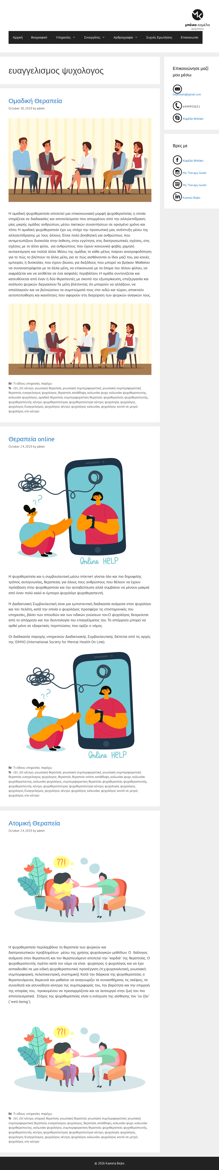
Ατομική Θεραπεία (34, 823)
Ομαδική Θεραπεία (35, 100)
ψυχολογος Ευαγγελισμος (26, 406)
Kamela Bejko (186, 198)
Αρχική (18, 37)
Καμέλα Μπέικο (188, 119)
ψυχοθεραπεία (113, 397)
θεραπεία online (83, 777)
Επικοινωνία (189, 37)
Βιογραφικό (39, 37)
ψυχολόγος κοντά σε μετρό (119, 406)
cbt (15, 388)
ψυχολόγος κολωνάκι (85, 406)
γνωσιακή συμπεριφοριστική (82, 388)
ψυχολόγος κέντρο (57, 406)
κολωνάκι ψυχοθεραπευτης (127, 393)
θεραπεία (64, 393)
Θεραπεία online (32, 439)
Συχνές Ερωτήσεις (159, 37)
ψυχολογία (112, 402)
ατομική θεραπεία (47, 1118)
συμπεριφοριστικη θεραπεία (83, 397)
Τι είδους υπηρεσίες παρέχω (32, 383)
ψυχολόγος (127, 402)
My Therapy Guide (189, 173)
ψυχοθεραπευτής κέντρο (25, 402)
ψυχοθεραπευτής (136, 397)
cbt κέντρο (26, 388)
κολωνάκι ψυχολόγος (23, 397)
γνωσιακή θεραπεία (48, 388)
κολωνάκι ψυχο (97, 393)
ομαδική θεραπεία (50, 397)
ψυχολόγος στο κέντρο (24, 411)
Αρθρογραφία (128, 37)
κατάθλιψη (79, 393)
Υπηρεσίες (68, 37)
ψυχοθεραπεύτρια (55, 402)
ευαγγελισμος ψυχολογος (39, 393)
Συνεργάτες (96, 37)
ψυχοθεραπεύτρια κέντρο (86, 402)
